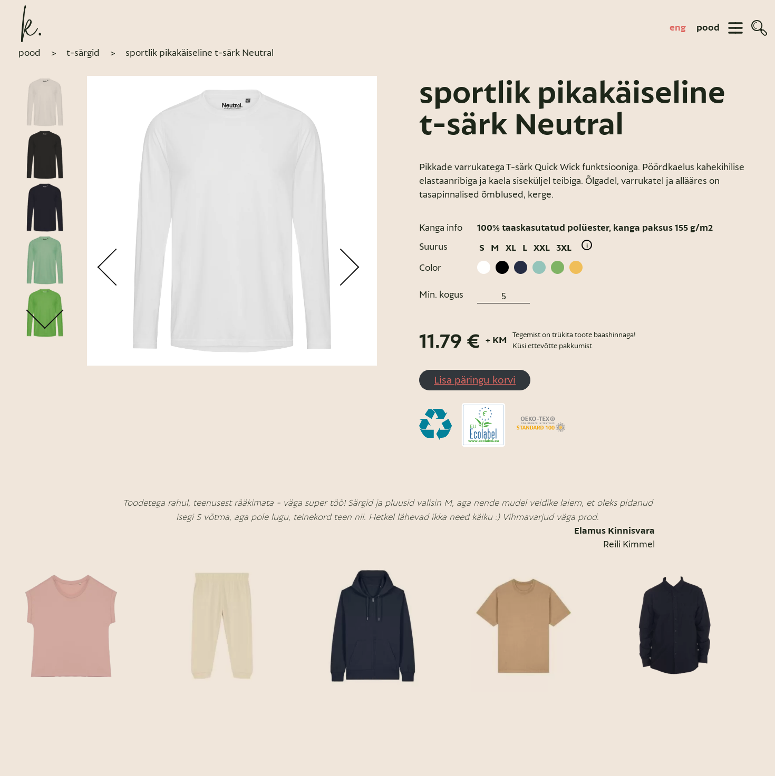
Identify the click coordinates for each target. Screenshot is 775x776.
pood (708, 28)
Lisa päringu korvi (475, 380)
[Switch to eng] (677, 28)
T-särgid (83, 52)
